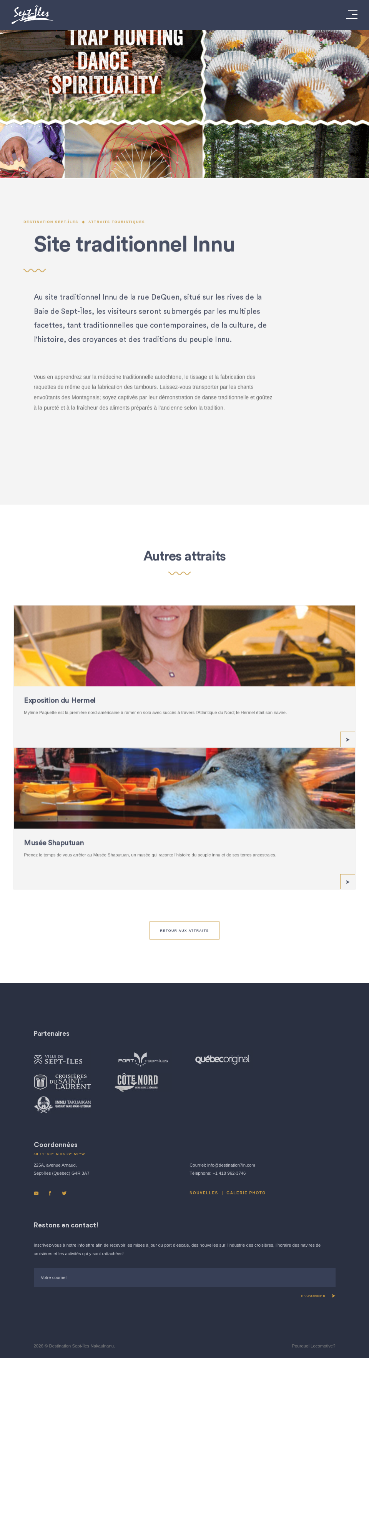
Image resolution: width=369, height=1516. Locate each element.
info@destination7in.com (231, 1285)
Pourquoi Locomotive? (313, 1466)
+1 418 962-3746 (229, 1294)
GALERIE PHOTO (246, 1313)
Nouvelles (203, 1313)
